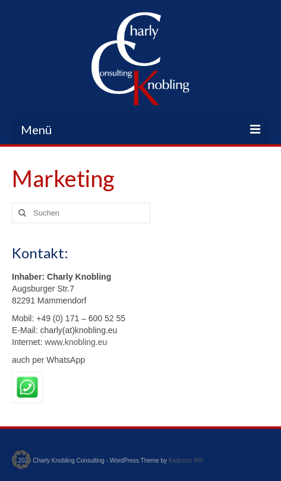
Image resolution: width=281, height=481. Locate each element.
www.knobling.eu (74, 342)
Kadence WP (186, 460)
